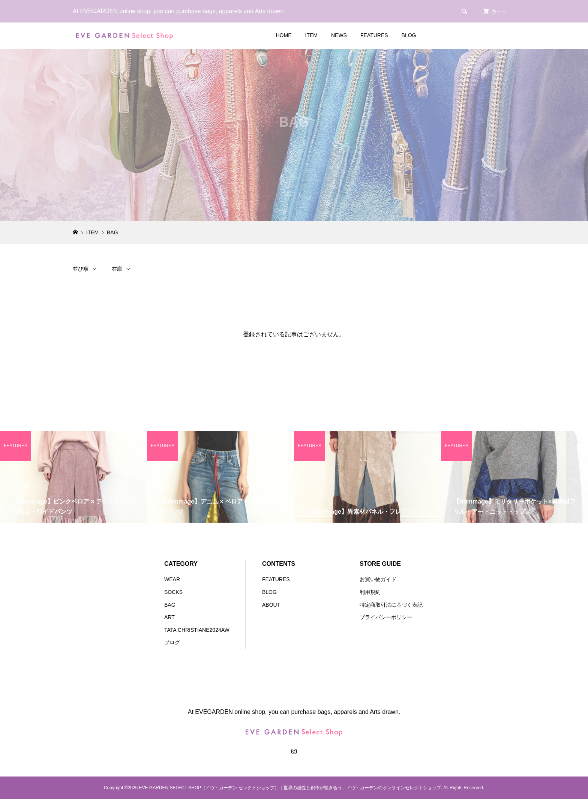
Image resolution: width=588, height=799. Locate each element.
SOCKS (173, 592)
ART (169, 617)
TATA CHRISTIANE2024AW (197, 630)
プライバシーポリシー (386, 617)
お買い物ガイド (378, 579)
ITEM (311, 35)
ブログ (172, 642)
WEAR (172, 579)
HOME (284, 35)
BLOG (409, 35)
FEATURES (374, 35)
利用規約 (370, 592)
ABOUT (271, 605)
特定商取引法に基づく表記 (391, 605)
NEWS (339, 35)
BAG (170, 605)
